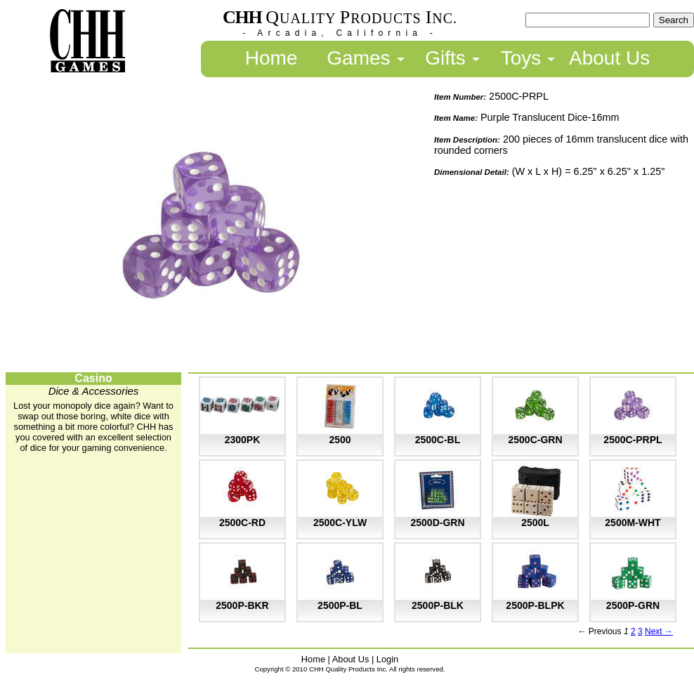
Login (387, 659)
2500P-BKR (242, 605)
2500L (535, 522)
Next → (659, 631)
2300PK (243, 439)
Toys (521, 58)
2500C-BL (438, 439)
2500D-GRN (437, 522)
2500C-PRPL (632, 439)
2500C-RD (242, 522)
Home (271, 58)
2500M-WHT (632, 522)
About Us (609, 58)
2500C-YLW (340, 522)
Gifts (445, 58)
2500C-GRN (535, 439)
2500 (340, 439)
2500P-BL (339, 605)
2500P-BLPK (535, 605)
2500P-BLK (438, 605)
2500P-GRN (633, 605)
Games (358, 58)
